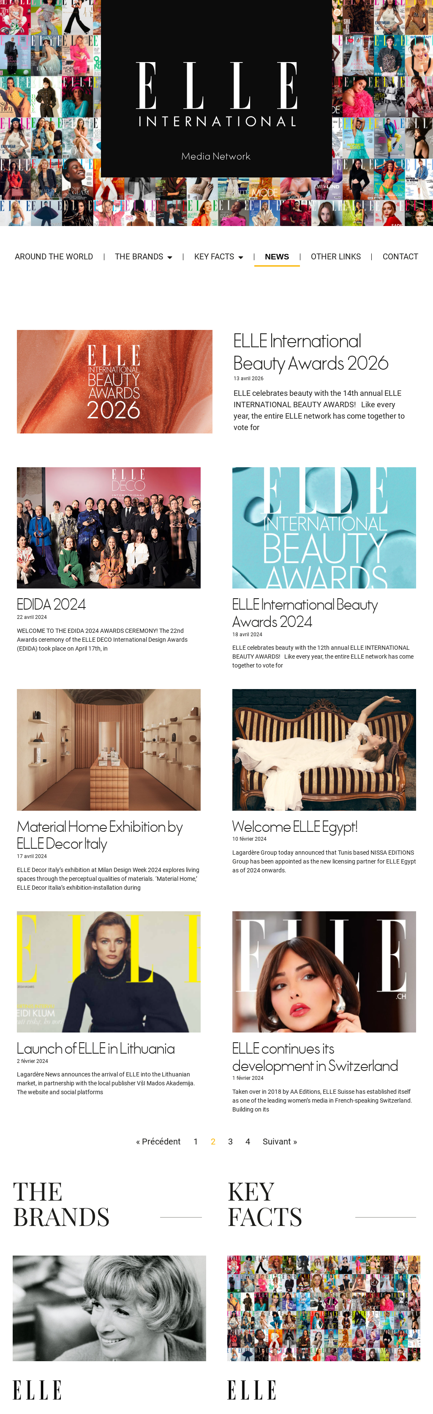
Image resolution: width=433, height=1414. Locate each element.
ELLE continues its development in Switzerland (315, 1058)
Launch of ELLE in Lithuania (96, 1049)
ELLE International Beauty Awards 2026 (311, 353)
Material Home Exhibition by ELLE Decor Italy (100, 836)
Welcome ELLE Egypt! (295, 827)
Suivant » (280, 1141)
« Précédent (158, 1141)
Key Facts (218, 257)
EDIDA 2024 (51, 605)
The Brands (143, 257)
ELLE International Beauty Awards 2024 (305, 614)
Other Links (336, 257)
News (277, 256)
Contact (400, 257)
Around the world (54, 257)
